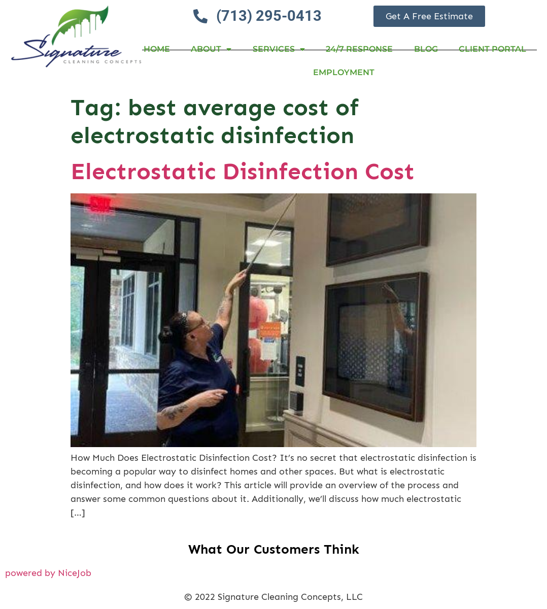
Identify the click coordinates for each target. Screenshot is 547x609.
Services (279, 49)
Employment (343, 72)
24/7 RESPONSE (359, 49)
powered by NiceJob (48, 573)
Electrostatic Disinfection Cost (243, 171)
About (211, 49)
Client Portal (492, 49)
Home (157, 49)
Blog (426, 49)
